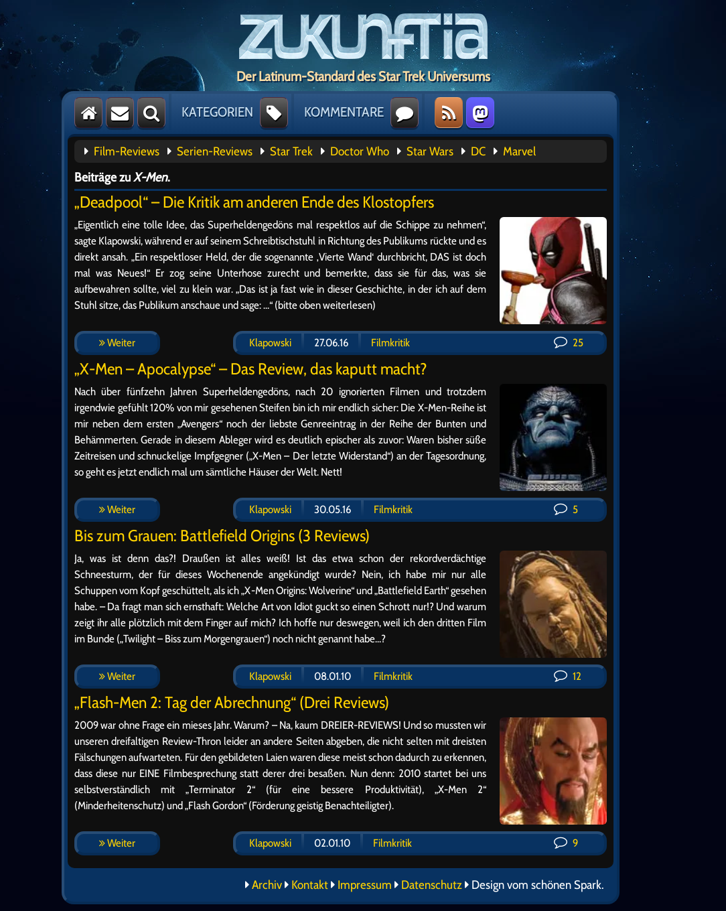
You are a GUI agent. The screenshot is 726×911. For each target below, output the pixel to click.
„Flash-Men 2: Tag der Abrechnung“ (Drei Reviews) (231, 702)
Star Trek (291, 151)
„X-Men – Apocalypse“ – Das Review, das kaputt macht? (250, 368)
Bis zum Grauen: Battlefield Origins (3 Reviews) (222, 535)
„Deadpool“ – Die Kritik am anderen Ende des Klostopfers (254, 202)
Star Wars (430, 151)
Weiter (117, 342)
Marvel (519, 151)
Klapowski (270, 342)
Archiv (267, 885)
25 (568, 342)
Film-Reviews (126, 151)
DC (478, 151)
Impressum (365, 885)
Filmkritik (390, 342)
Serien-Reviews (214, 151)
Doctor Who (359, 151)
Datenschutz (431, 885)
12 (567, 676)
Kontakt (309, 885)
